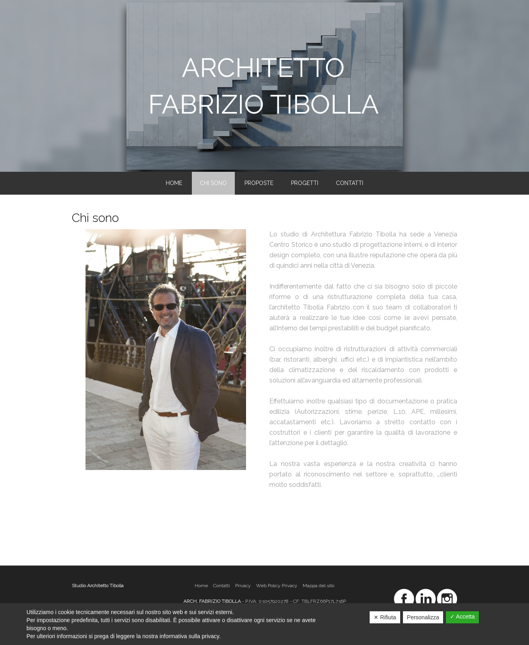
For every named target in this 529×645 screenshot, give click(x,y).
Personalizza (423, 617)
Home (201, 585)
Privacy (243, 585)
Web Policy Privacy (276, 585)
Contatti (221, 585)
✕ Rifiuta (385, 617)
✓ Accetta (462, 616)
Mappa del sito (318, 585)
